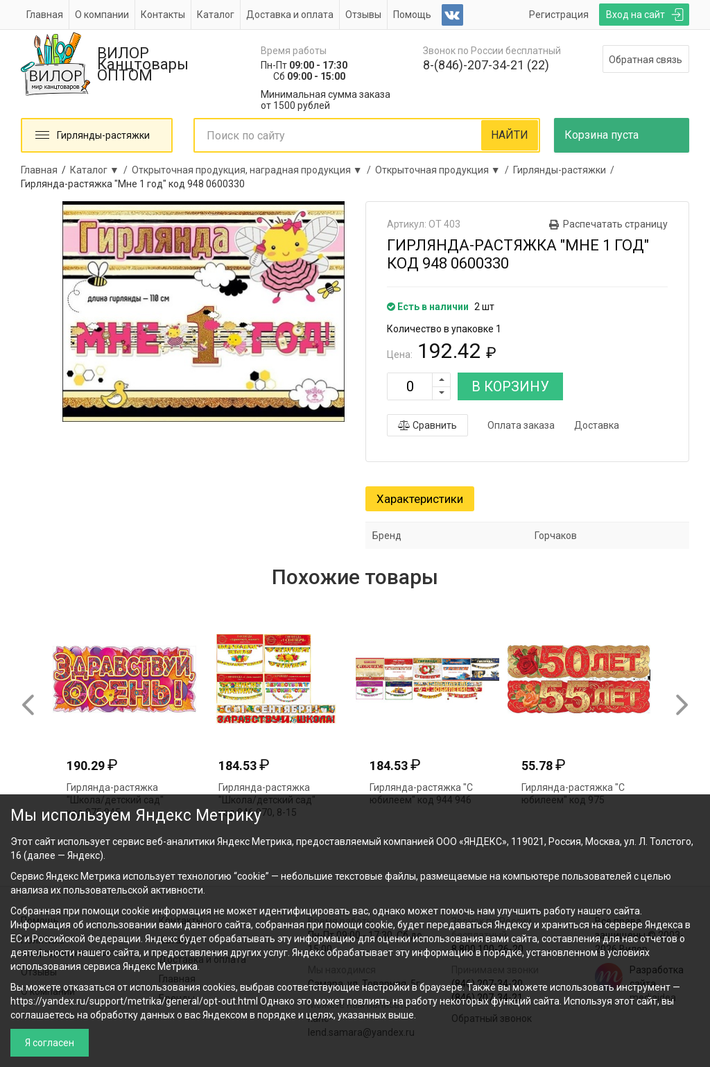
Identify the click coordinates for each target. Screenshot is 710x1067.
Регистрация (559, 14)
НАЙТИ (509, 135)
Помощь (412, 14)
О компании (102, 14)
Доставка (596, 425)
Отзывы (363, 14)
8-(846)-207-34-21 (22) (486, 65)
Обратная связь (645, 59)
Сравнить (427, 425)
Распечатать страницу (615, 224)
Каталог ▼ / (101, 170)
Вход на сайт (635, 14)
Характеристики (419, 499)
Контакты (163, 14)
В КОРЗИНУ (510, 386)
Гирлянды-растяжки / (565, 170)
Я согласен (49, 1042)
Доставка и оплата (290, 14)
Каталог (215, 14)
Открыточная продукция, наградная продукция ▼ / (253, 170)
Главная (44, 14)
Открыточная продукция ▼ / (444, 170)
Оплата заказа (521, 425)
